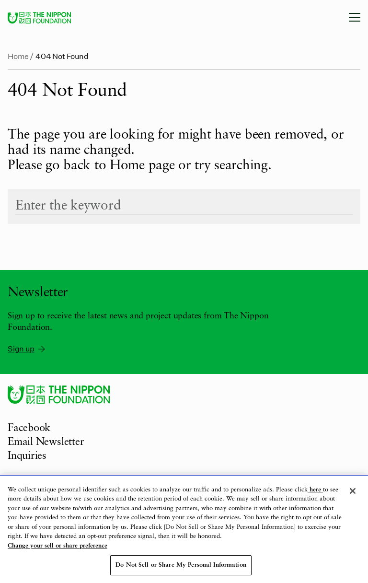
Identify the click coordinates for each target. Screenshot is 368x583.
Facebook (29, 428)
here (315, 490)
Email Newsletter (46, 442)
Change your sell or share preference (57, 546)
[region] (184, 529)
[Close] (352, 490)
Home (18, 56)
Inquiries (27, 456)
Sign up (27, 348)
